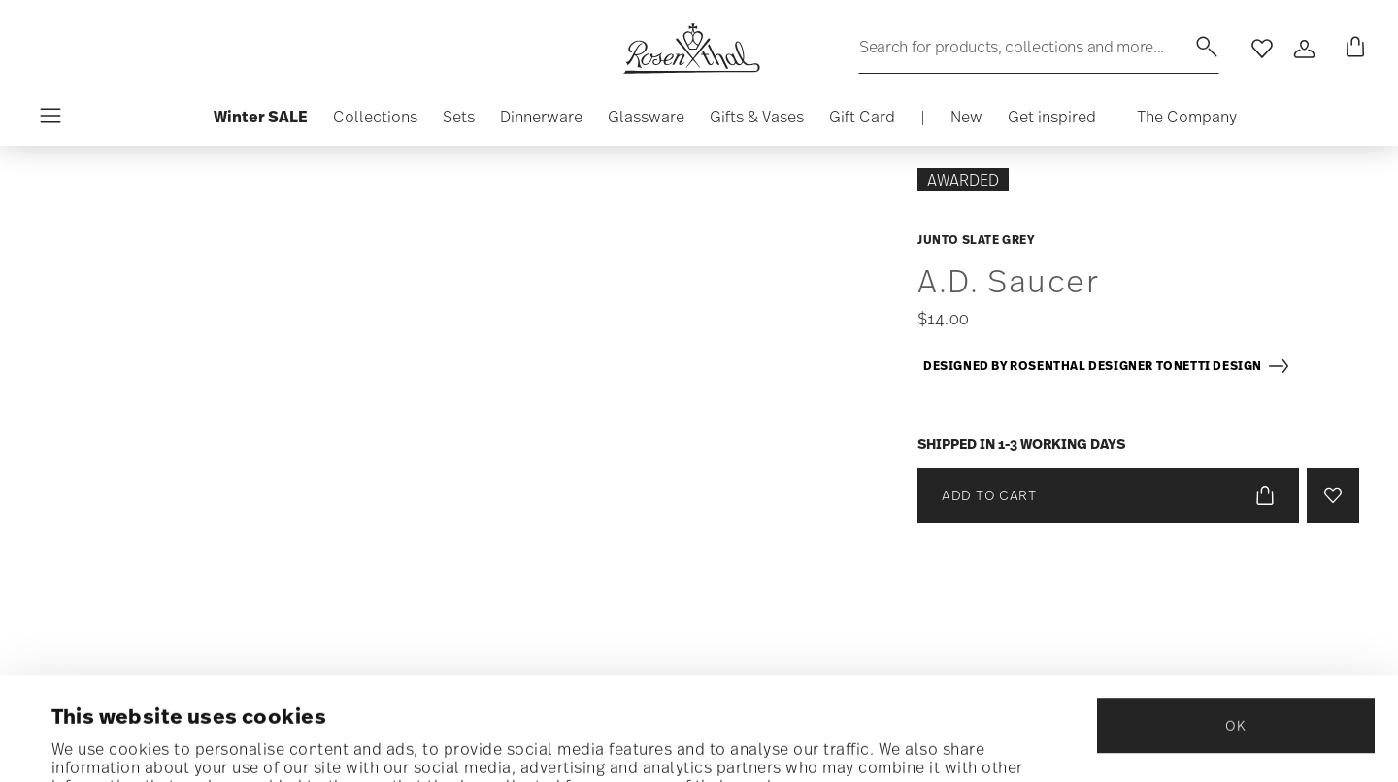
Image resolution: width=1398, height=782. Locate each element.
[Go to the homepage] (691, 48)
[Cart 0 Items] (1351, 48)
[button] (375, 121)
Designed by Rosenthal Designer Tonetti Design (1106, 366)
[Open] (1304, 48)
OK (1235, 629)
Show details (101, 742)
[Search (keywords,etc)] (1038, 46)
